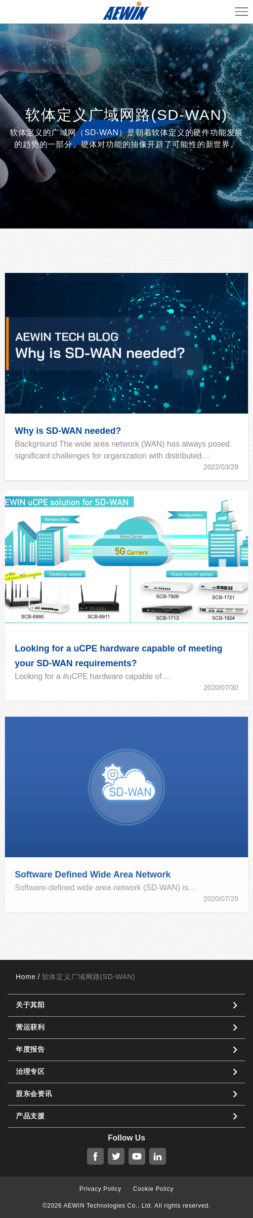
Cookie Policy (153, 1188)
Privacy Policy (100, 1188)
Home (26, 977)
